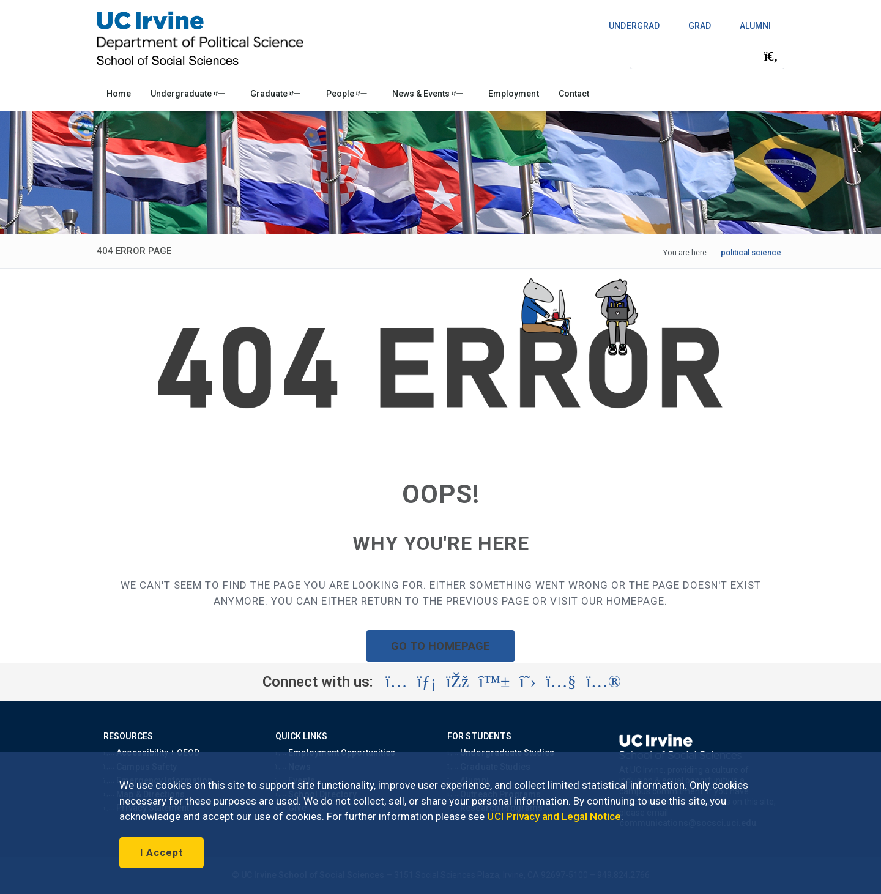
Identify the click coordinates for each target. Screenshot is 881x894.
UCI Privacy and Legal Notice (554, 816)
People (346, 94)
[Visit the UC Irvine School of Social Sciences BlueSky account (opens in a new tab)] (494, 682)
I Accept (161, 853)
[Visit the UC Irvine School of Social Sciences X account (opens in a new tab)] (527, 682)
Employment (513, 94)
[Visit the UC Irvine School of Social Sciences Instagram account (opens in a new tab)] (396, 682)
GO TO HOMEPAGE (440, 645)
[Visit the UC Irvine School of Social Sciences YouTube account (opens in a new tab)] (561, 682)
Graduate (275, 94)
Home (118, 94)
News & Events (427, 94)
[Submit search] (770, 56)
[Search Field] (707, 56)
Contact (574, 94)
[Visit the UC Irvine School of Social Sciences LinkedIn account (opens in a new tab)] (426, 682)
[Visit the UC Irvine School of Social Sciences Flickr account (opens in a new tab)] (603, 682)
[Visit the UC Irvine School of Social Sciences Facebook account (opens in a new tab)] (457, 682)
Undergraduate (188, 94)
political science (751, 252)
